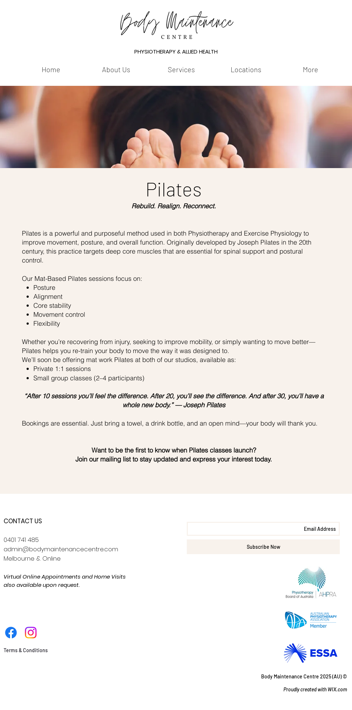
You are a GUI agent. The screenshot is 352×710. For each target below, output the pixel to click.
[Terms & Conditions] (25, 650)
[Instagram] (30, 632)
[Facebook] (11, 632)
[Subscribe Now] (263, 546)
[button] (115, 69)
